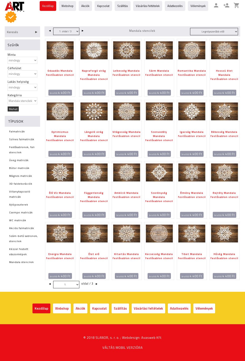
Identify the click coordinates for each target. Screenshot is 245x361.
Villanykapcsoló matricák (19, 194)
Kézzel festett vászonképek (18, 251)
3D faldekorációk (20, 184)
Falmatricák (17, 131)
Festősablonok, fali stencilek (22, 149)
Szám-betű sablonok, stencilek (23, 238)
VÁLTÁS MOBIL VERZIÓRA (122, 347)
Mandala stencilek (21, 262)
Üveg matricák (19, 160)
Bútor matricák (19, 168)
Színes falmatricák (21, 139)
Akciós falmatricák (21, 228)
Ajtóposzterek (18, 204)
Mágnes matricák (20, 176)
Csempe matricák (21, 212)
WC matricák (17, 220)
